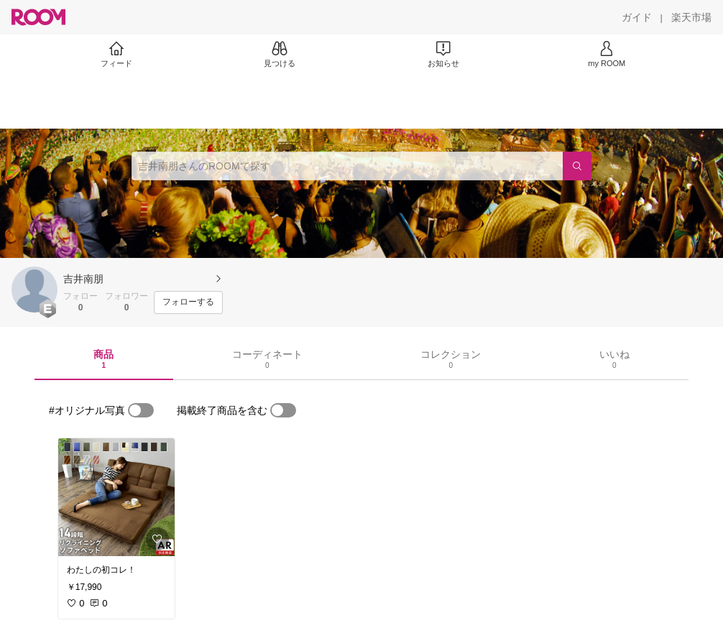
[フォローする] (188, 302)
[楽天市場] (691, 17)
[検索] (577, 166)
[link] (116, 497)
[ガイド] (637, 17)
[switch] (141, 410)
